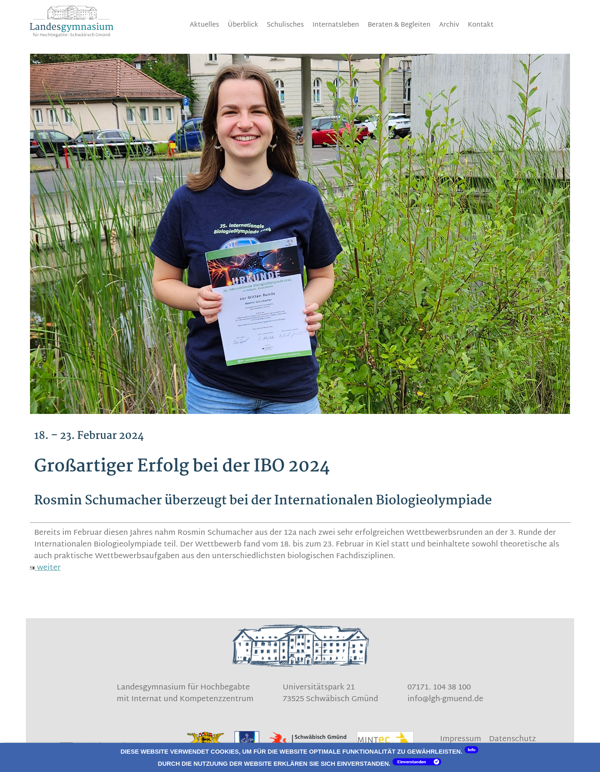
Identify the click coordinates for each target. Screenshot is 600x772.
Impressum (460, 739)
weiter (45, 568)
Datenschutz (512, 739)
